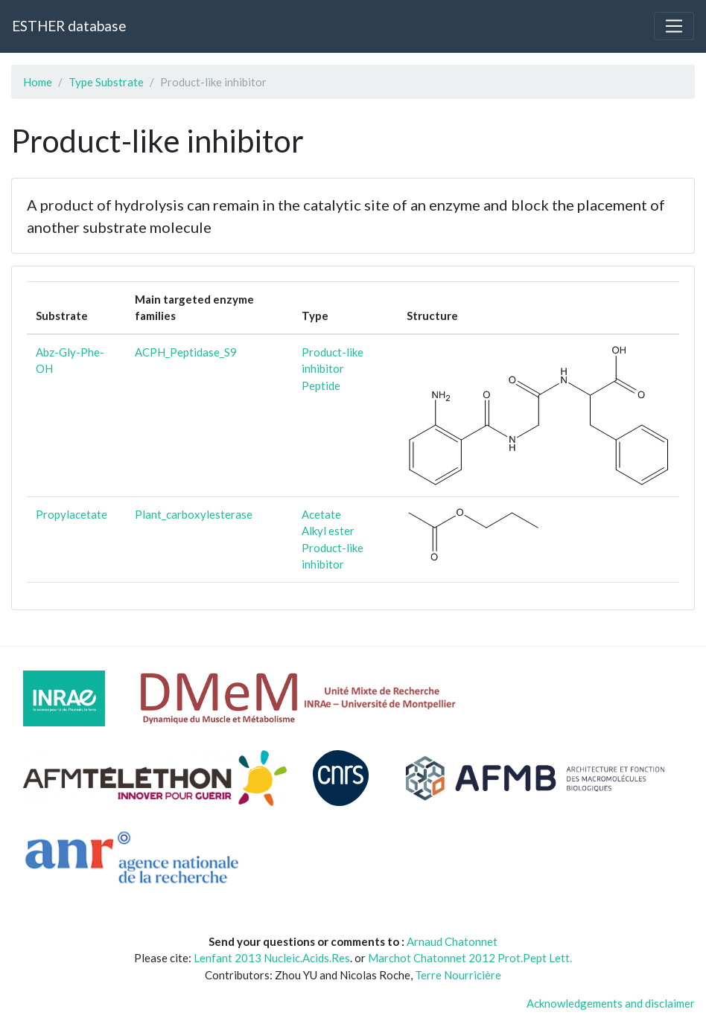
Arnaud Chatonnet (452, 941)
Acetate (321, 514)
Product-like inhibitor (332, 360)
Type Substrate (106, 82)
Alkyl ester (328, 530)
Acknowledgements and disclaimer (611, 1003)
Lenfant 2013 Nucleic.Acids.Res (272, 957)
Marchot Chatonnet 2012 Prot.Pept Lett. (470, 957)
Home (37, 82)
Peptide (321, 385)
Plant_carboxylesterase (193, 514)
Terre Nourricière (458, 975)
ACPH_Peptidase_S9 (186, 352)
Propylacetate (71, 514)
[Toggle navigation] (674, 26)
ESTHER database (69, 25)
